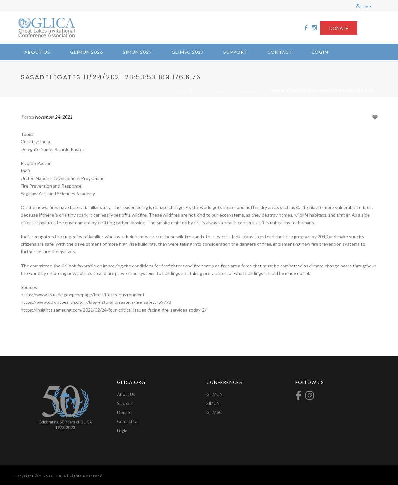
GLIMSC (214, 412)
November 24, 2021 (54, 117)
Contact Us (127, 421)
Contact (280, 52)
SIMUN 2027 (137, 52)
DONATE (338, 28)
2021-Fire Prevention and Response (231, 91)
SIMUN (213, 403)
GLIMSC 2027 (188, 52)
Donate (124, 412)
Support (235, 52)
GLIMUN (214, 394)
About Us (37, 52)
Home (183, 91)
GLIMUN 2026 (86, 52)
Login (363, 6)
